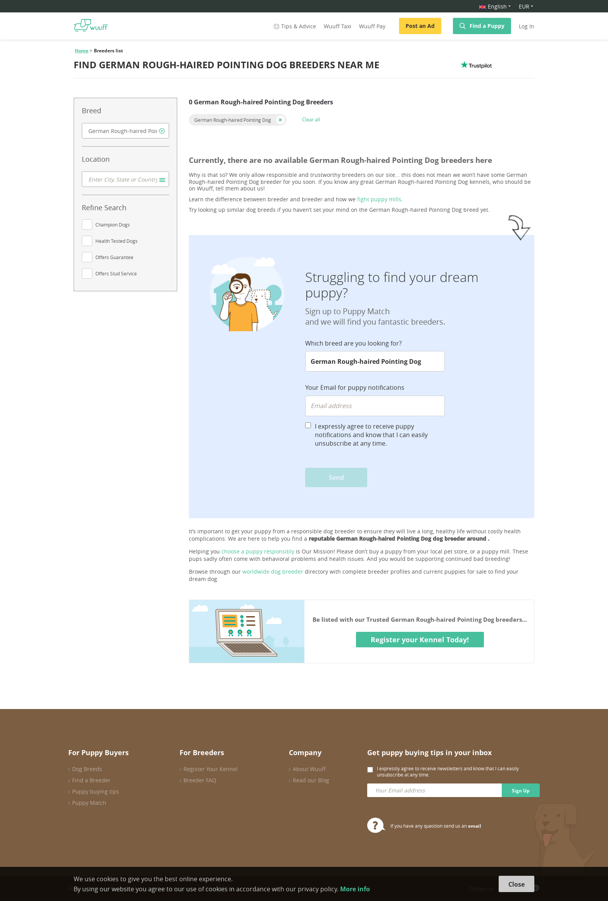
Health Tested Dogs (116, 241)
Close (516, 884)
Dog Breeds (87, 769)
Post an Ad (420, 25)
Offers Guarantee (114, 257)
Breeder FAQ (199, 780)
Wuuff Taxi (337, 26)
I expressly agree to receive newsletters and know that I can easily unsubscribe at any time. (448, 771)
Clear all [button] (311, 119)
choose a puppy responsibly (257, 551)
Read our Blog (311, 780)
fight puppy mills (379, 199)
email (474, 826)
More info (355, 889)
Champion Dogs (112, 224)
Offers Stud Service (116, 273)
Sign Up (521, 790)
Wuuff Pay (372, 26)
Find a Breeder (91, 780)
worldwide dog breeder (272, 571)
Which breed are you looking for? (353, 343)
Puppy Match (89, 802)
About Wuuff (309, 769)
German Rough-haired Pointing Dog (232, 120)
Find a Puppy (487, 25)
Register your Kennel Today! (420, 639)
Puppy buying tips (95, 791)
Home (81, 50)
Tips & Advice (294, 26)
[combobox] (125, 130)
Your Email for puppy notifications (354, 387)
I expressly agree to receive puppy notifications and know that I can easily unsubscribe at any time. (371, 435)
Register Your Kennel (210, 769)
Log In (526, 26)
